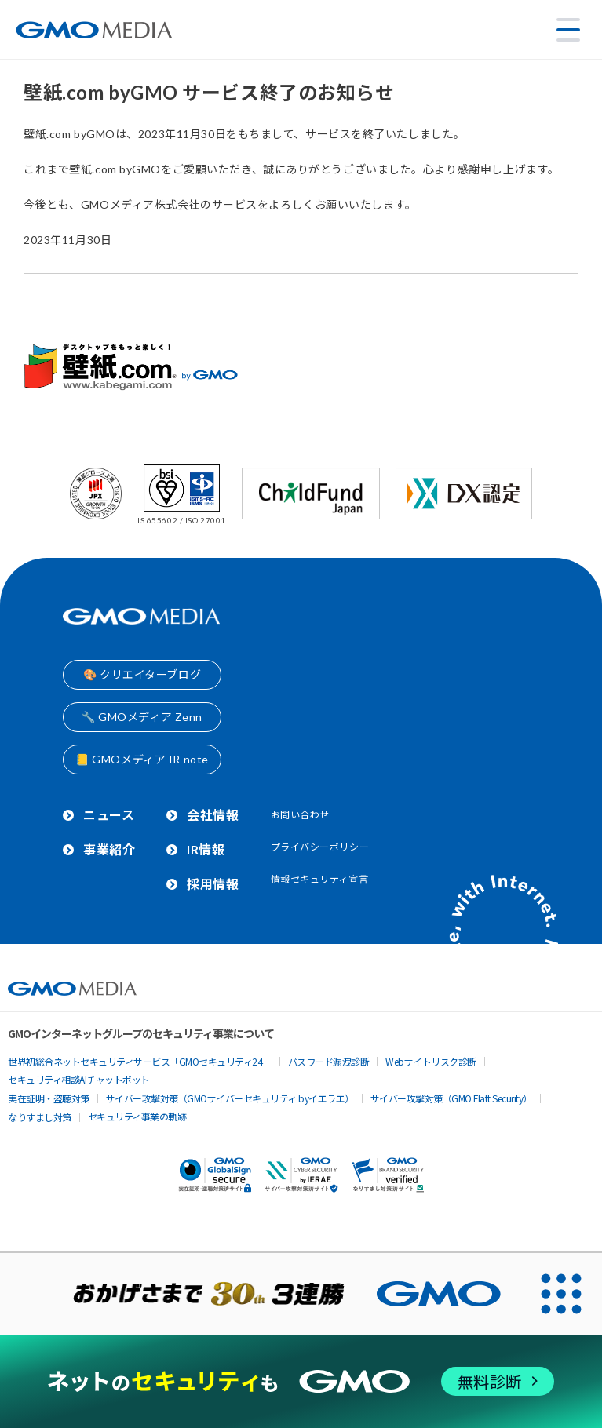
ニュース (108, 814)
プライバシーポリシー (320, 847)
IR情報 (205, 849)
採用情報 (213, 883)
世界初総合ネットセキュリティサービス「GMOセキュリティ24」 (140, 1061)
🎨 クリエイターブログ (142, 674)
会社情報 (213, 814)
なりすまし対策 (39, 1117)
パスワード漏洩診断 (329, 1061)
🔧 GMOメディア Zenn (142, 716)
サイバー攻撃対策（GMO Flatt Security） (451, 1098)
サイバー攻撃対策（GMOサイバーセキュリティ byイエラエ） (230, 1098)
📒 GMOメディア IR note (142, 759)
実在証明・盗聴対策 (48, 1098)
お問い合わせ (300, 815)
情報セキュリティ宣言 (320, 879)
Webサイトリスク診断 (430, 1061)
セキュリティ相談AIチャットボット (79, 1079)
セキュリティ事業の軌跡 (137, 1116)
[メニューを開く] (568, 30)
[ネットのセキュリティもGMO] (300, 1381)
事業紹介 (109, 849)
